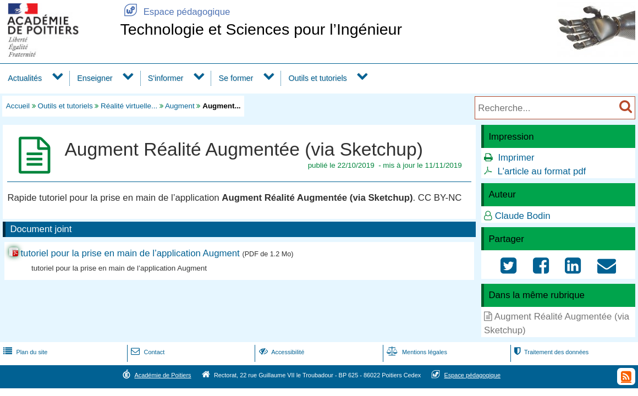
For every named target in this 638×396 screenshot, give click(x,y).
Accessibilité (281, 352)
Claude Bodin (523, 216)
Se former (236, 78)
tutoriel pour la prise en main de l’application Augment (131, 253)
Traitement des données (550, 352)
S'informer (166, 78)
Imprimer (516, 157)
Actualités (25, 78)
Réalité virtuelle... (129, 106)
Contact (146, 352)
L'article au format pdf (541, 171)
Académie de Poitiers (162, 375)
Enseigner (94, 78)
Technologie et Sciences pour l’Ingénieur (261, 29)
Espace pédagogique (175, 12)
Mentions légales (415, 352)
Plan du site (24, 352)
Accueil (18, 106)
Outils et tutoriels (317, 78)
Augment (180, 106)
